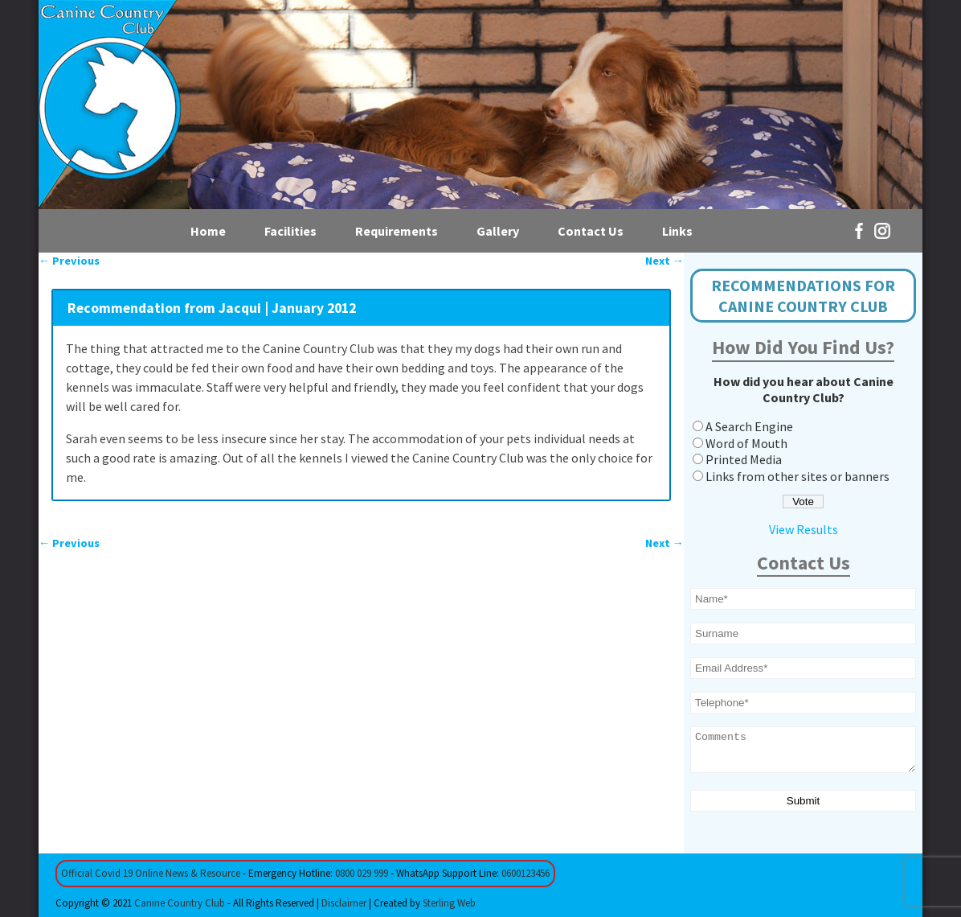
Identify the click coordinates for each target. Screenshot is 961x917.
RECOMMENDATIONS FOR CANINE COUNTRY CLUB (803, 295)
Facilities (290, 231)
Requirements (396, 231)
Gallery (497, 231)
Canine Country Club (179, 903)
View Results (803, 529)
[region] (480, 104)
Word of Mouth (746, 443)
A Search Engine (749, 426)
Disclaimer (343, 903)
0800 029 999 (361, 873)
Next (664, 260)
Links (677, 231)
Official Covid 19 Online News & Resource (150, 873)
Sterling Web (449, 903)
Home (208, 231)
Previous (69, 260)
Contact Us (591, 231)
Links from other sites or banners (797, 476)
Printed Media (743, 459)
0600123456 (525, 873)
